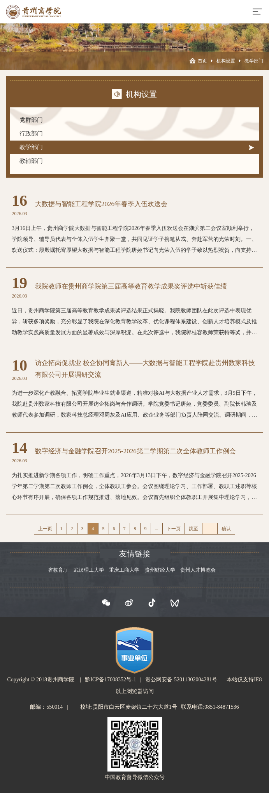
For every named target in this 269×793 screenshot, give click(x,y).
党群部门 (31, 120)
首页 (202, 61)
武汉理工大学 (89, 570)
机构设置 (225, 61)
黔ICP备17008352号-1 (110, 680)
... (156, 528)
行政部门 (31, 133)
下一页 (174, 528)
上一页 (45, 528)
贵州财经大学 (160, 570)
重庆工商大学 (124, 570)
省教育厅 (58, 570)
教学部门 (253, 61)
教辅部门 (31, 161)
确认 (226, 528)
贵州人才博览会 (198, 570)
